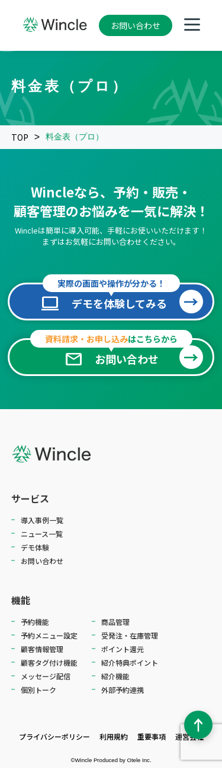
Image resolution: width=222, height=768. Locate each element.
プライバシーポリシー (54, 736)
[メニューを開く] (192, 25)
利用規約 (113, 736)
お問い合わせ (135, 25)
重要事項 (151, 736)
